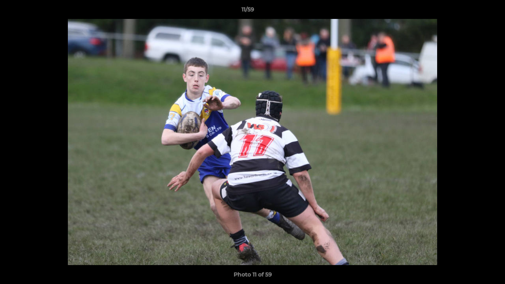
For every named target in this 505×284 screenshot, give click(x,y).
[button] (472, 11)
